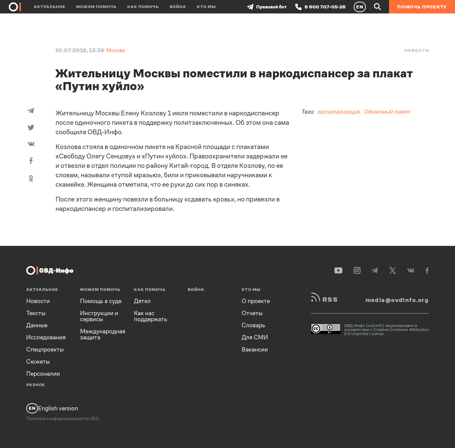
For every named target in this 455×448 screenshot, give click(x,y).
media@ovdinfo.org (397, 300)
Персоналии (43, 374)
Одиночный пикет (387, 112)
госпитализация (338, 112)
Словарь (253, 325)
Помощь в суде (100, 301)
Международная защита (102, 334)
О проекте (256, 301)
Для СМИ (255, 337)
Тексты (35, 313)
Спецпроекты (45, 349)
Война (178, 7)
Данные (36, 325)
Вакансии (255, 349)
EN (359, 7)
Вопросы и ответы (116, 395)
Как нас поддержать (150, 316)
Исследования (46, 337)
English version (52, 408)
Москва (115, 50)
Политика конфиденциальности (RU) (62, 418)
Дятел (142, 301)
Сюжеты (38, 362)
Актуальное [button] (49, 7)
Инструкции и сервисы (99, 316)
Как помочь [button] (143, 7)
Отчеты (252, 313)
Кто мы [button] (206, 7)
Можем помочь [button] (96, 7)
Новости (417, 50)
